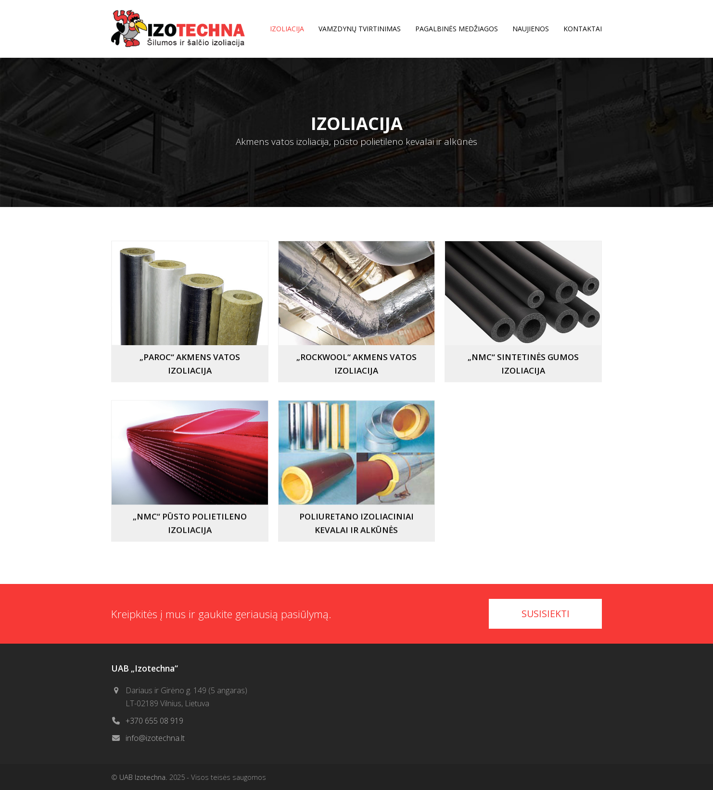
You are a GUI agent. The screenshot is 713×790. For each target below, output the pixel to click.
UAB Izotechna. (143, 777)
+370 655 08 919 (154, 720)
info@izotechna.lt (155, 738)
